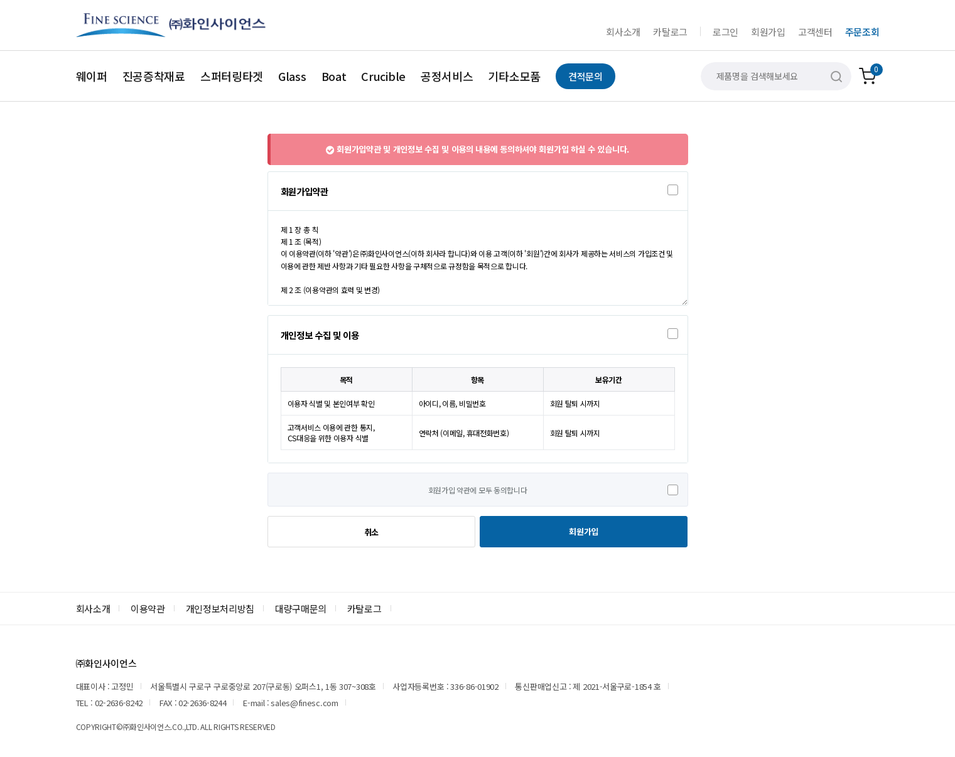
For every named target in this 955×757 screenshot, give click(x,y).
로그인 (725, 31)
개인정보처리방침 (220, 608)
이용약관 (148, 608)
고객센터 (815, 31)
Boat (334, 76)
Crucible (383, 76)
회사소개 (623, 31)
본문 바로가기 (0, 0)
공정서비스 (447, 76)
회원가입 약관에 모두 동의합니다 (477, 490)
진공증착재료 (153, 76)
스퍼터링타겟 (231, 76)
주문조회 (862, 31)
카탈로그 (670, 31)
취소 (371, 532)
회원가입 (768, 31)
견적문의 (585, 76)
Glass (292, 76)
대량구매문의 (300, 608)
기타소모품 (514, 76)
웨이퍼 (91, 76)
